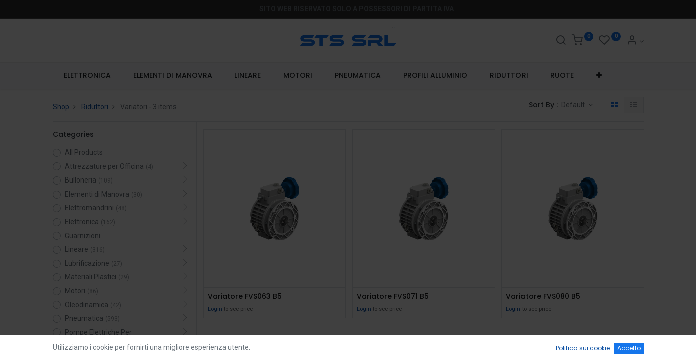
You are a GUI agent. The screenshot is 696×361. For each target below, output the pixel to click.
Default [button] (573, 105)
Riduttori (94, 107)
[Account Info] (635, 41)
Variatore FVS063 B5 (245, 296)
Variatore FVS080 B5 (543, 296)
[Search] (560, 41)
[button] (599, 76)
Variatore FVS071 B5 (393, 296)
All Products (84, 152)
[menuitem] (87, 76)
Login (215, 309)
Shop (61, 107)
